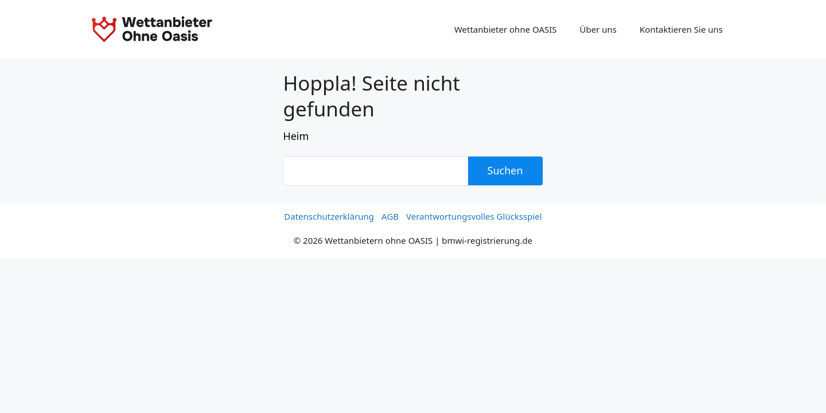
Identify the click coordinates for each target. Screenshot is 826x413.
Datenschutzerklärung (329, 216)
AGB (390, 216)
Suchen (505, 170)
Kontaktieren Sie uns (681, 29)
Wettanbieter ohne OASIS (505, 29)
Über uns (598, 29)
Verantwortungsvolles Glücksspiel (474, 216)
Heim (296, 136)
